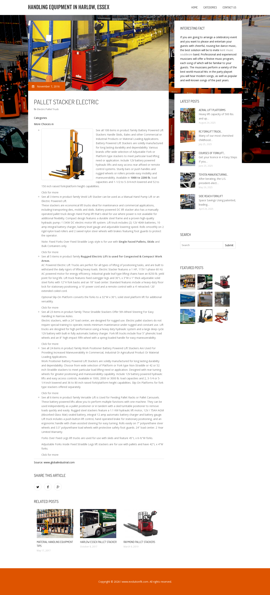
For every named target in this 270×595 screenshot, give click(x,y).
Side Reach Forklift (211, 196)
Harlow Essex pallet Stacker (98, 542)
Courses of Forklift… (212, 153)
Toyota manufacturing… (213, 174)
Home (194, 7)
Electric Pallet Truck (48, 109)
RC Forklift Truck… (210, 131)
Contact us (229, 7)
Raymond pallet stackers (139, 542)
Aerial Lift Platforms (212, 110)
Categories (210, 7)
